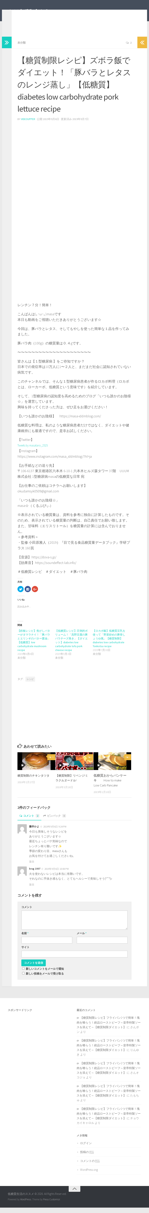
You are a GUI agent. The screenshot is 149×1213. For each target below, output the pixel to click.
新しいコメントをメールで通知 (45, 974)
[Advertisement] (74, 157)
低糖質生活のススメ (44, 13)
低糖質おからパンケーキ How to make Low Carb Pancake (110, 786)
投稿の (87, 1157)
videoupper (28, 124)
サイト (25, 952)
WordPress (25, 1204)
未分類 (22, 48)
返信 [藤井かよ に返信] (31, 867)
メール (82, 938)
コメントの (90, 1166)
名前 (25, 938)
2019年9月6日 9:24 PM (54, 832)
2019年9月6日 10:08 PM (56, 874)
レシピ (30, 684)
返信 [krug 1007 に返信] (31, 890)
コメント (30, 821)
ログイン (86, 1148)
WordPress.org (89, 1175)
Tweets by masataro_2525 (36, 450)
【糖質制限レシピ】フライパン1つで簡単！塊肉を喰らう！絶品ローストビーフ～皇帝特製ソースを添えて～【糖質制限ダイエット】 (109, 1027)
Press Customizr (51, 1204)
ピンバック (58, 821)
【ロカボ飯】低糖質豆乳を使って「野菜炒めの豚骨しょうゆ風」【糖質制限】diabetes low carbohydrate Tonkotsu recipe (109, 643)
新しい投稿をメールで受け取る (45, 979)
